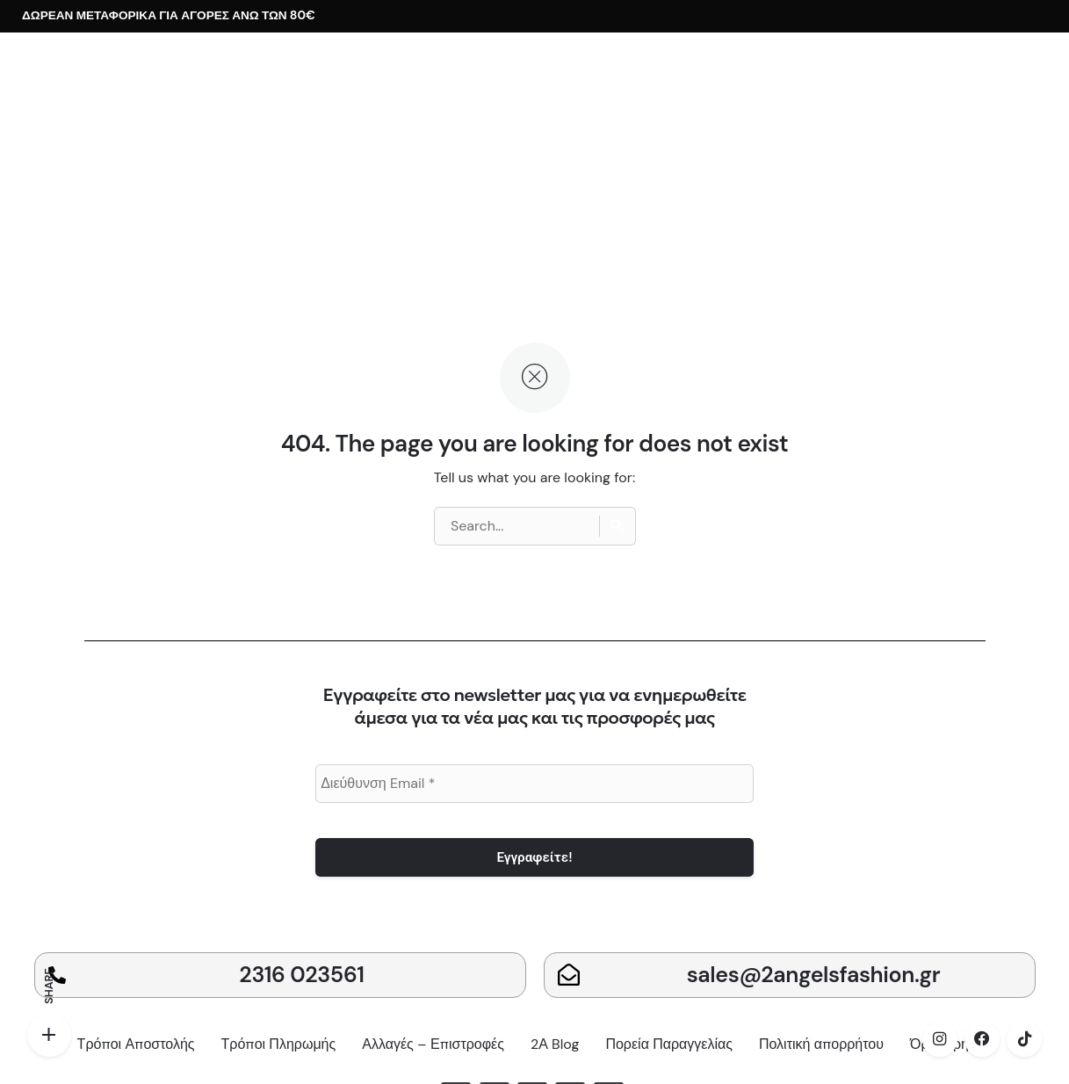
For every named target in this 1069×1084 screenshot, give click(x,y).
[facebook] (982, 1039)
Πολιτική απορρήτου (821, 1044)
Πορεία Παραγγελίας (669, 1044)
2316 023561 (301, 974)
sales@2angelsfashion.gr (814, 974)
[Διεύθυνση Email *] (534, 783)
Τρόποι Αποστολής (136, 1044)
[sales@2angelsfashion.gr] (569, 975)
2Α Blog (555, 1044)
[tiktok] (1024, 1039)
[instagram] (939, 1039)
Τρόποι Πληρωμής (278, 1044)
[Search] (617, 526)
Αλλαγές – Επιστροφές (433, 1044)
